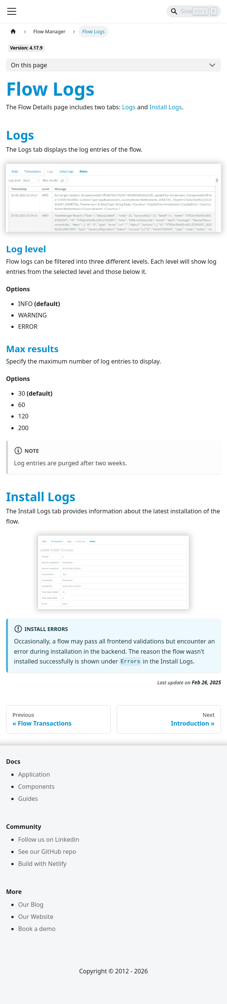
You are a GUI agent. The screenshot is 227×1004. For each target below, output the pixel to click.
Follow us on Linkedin (48, 839)
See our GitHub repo (47, 851)
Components (36, 786)
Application (34, 774)
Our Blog (30, 904)
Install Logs (166, 107)
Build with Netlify (42, 863)
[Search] (194, 11)
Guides (28, 798)
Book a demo (37, 929)
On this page (29, 65)
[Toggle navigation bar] (11, 11)
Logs (129, 107)
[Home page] (13, 31)
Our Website (35, 916)
